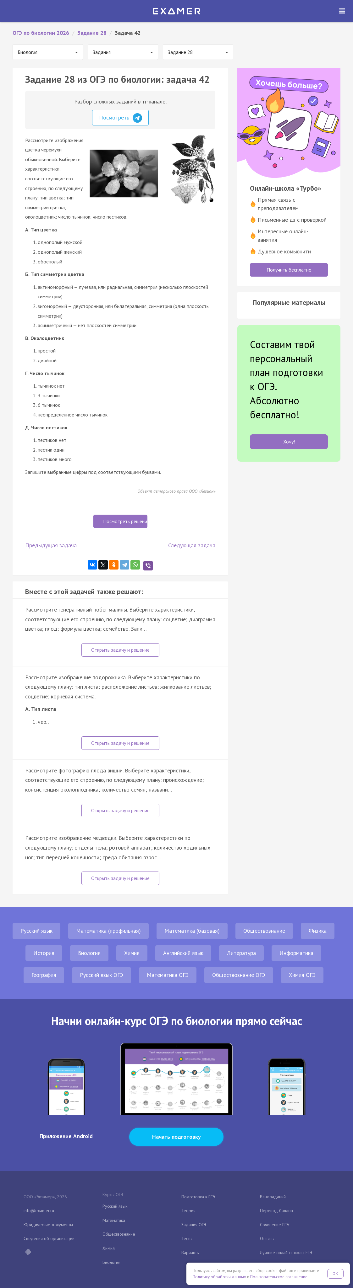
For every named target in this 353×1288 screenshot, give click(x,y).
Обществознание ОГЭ (238, 974)
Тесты (186, 1238)
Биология (89, 953)
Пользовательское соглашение (278, 1277)
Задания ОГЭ (193, 1224)
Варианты (190, 1252)
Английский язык (183, 953)
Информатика (296, 953)
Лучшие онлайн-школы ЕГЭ (286, 1252)
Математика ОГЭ (168, 974)
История (43, 953)
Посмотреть (120, 118)
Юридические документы (48, 1224)
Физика (318, 930)
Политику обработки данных (219, 1277)
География (43, 974)
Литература (241, 953)
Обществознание (264, 930)
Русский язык (36, 930)
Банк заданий (273, 1197)
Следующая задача (191, 545)
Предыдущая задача (51, 545)
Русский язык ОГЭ (101, 974)
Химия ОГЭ (302, 974)
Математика (113, 1220)
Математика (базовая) (192, 930)
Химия (132, 953)
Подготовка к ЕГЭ (198, 1197)
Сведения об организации (49, 1238)
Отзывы (267, 1238)
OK (335, 1273)
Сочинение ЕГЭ (274, 1224)
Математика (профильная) (108, 930)
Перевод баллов (276, 1210)
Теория (188, 1210)
